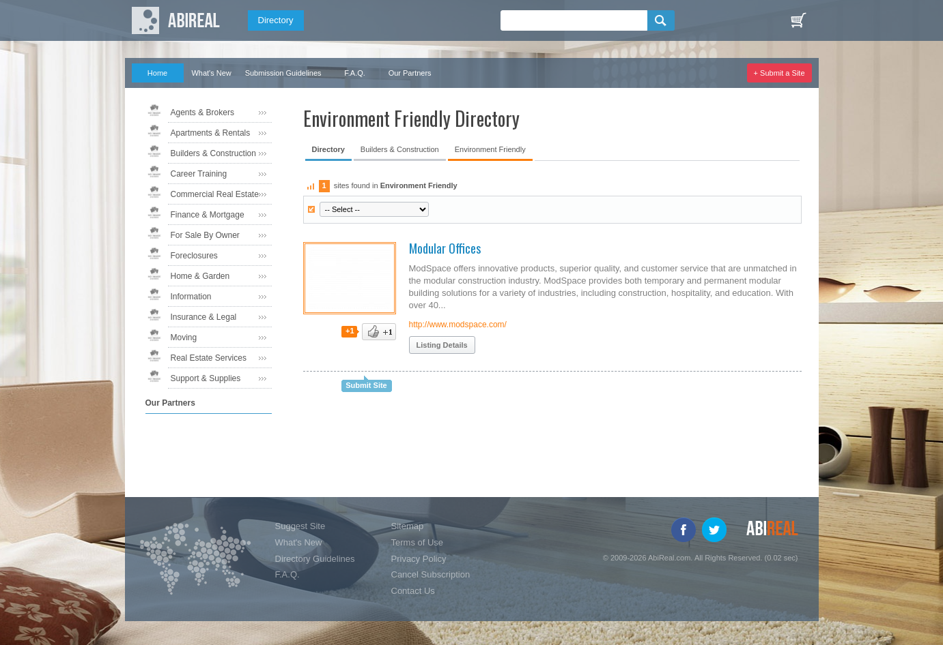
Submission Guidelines (283, 73)
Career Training (199, 174)
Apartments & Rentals (211, 133)
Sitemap (407, 526)
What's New (211, 73)
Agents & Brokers (202, 112)
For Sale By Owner (205, 235)
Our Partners (410, 73)
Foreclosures (194, 255)
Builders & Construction (213, 153)
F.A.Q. (354, 73)
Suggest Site (300, 526)
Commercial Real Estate (215, 194)
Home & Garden (200, 276)
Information (191, 296)
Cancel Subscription (430, 574)
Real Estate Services (209, 358)
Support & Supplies (206, 378)
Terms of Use (417, 542)
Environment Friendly (490, 149)
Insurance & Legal (204, 317)
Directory (276, 20)
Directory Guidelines (315, 559)
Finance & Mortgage (207, 215)
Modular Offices (445, 248)
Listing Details (442, 345)
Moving (184, 337)
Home (157, 73)
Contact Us (413, 591)
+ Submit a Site (779, 73)
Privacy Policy (419, 559)
